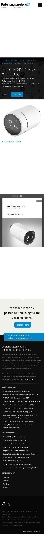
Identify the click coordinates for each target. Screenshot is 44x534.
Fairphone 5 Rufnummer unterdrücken (15, 444)
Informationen (7, 477)
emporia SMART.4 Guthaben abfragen (15, 450)
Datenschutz (27, 531)
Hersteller (14, 60)
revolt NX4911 (31, 60)
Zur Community (27, 379)
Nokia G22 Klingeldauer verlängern (14, 437)
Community (29, 94)
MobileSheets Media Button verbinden (15, 447)
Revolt (21, 60)
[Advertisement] (22, 34)
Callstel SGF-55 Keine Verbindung (14, 461)
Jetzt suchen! (22, 324)
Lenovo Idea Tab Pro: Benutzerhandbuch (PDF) (18, 408)
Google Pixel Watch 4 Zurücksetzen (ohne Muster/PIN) (20, 454)
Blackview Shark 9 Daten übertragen (15, 440)
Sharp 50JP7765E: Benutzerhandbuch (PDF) (17, 391)
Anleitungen (8, 63)
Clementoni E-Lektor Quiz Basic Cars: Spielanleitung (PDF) (22, 401)
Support (6, 94)
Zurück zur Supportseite (12, 142)
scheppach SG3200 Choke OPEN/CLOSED (16, 457)
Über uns (6, 480)
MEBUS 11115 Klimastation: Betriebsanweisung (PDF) (20, 421)
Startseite (5, 60)
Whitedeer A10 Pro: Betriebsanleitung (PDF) (17, 412)
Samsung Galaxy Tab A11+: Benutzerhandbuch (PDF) (20, 394)
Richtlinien (6, 484)
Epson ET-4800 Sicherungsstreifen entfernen (17, 464)
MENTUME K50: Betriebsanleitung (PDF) (16, 398)
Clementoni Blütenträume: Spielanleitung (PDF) (18, 405)
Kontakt (5, 487)
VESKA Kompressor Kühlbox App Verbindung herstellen (21, 468)
